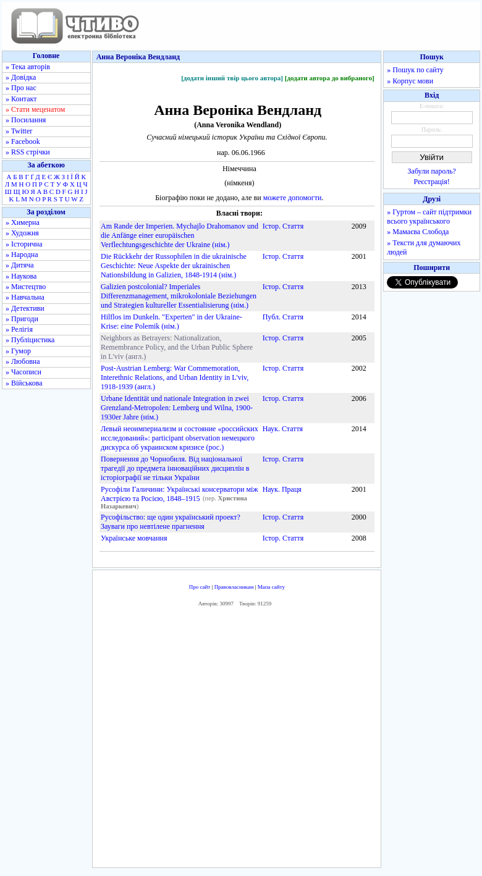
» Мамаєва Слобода (418, 231)
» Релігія (19, 329)
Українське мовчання (134, 538)
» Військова (24, 383)
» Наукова (21, 276)
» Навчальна (25, 297)
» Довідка (21, 77)
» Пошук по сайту (415, 69)
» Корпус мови (410, 81)
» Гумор (18, 351)
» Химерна (23, 222)
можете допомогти (292, 197)
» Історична (24, 244)
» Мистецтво (26, 286)
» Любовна (23, 361)
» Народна (22, 254)
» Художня (22, 233)
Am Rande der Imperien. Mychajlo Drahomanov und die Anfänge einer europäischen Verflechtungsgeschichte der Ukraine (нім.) (179, 235)
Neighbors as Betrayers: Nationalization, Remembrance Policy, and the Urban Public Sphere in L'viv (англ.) (177, 347)
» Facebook (23, 141)
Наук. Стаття (283, 428)
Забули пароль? (432, 171)
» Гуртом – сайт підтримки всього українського (429, 216)
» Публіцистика (30, 339)
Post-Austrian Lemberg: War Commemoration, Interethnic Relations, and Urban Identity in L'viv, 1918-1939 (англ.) (174, 377)
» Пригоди (22, 318)
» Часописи (23, 372)
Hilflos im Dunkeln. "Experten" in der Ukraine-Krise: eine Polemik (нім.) (171, 322)
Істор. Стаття (283, 226)
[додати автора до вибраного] (329, 78)
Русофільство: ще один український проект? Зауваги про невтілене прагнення (170, 522)
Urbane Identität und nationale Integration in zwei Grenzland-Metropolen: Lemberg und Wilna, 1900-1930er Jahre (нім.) (177, 407)
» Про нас (21, 87)
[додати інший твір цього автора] (232, 78)
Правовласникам (234, 587)
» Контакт (21, 99)
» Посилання (26, 120)
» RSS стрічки (28, 152)
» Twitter (19, 131)
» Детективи (25, 308)
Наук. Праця (282, 489)
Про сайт (200, 587)
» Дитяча (20, 265)
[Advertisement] (275, 740)
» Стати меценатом (35, 109)
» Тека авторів (28, 66)
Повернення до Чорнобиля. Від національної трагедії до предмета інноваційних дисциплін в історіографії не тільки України (175, 468)
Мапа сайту (271, 587)
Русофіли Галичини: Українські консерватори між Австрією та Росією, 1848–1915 (179, 494)
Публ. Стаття (283, 317)
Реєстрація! (432, 181)
